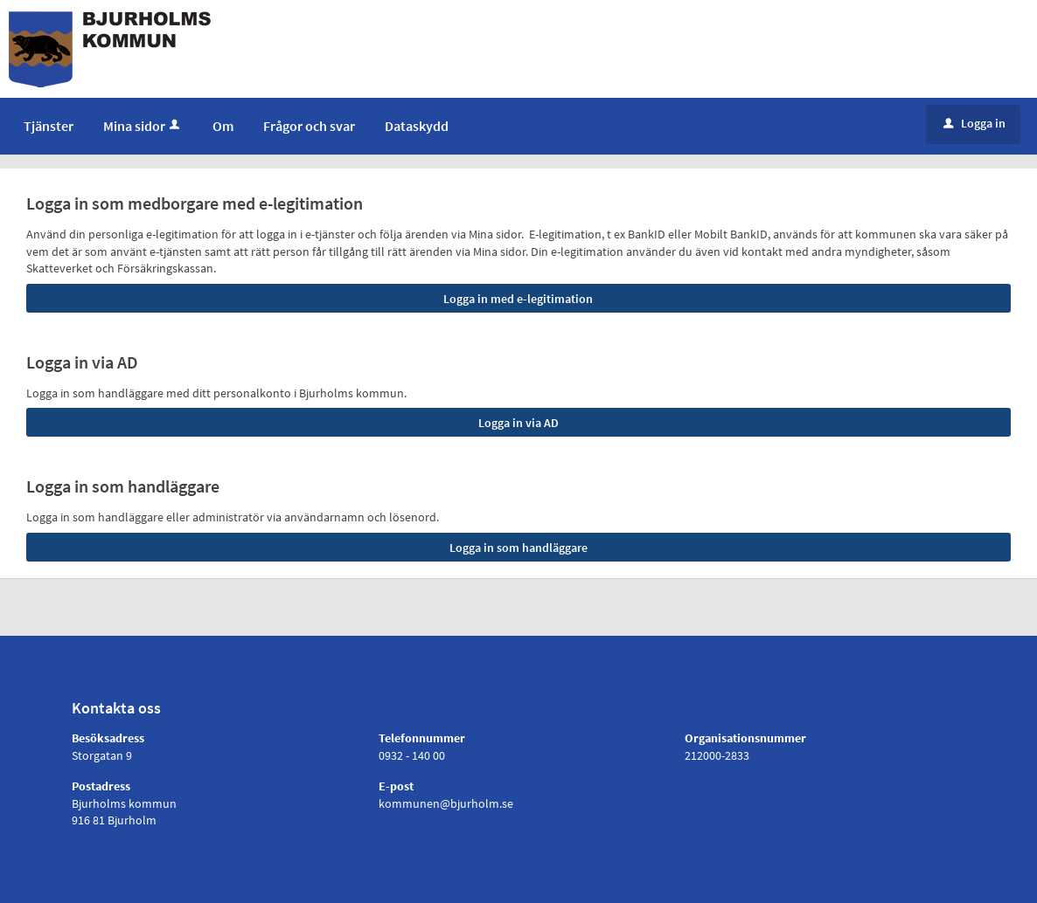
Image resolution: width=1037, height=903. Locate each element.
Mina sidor (143, 125)
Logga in (974, 123)
